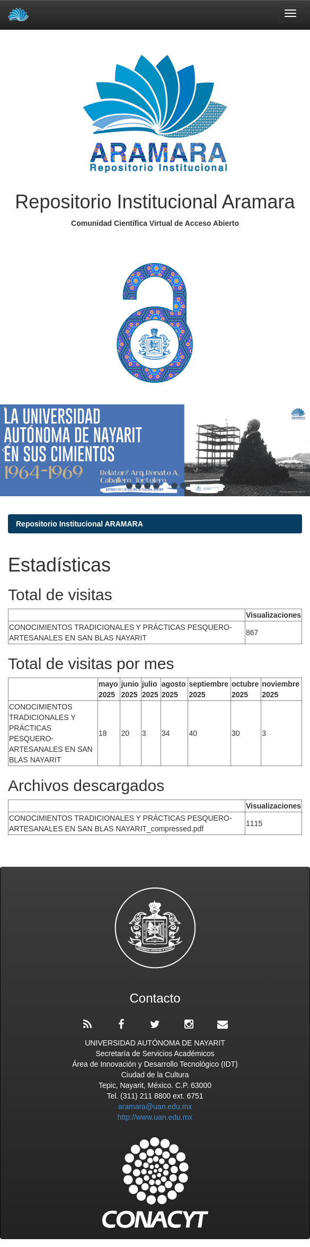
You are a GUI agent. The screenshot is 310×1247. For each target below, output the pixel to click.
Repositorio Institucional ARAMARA (79, 524)
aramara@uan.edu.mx (155, 1106)
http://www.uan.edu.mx (155, 1117)
